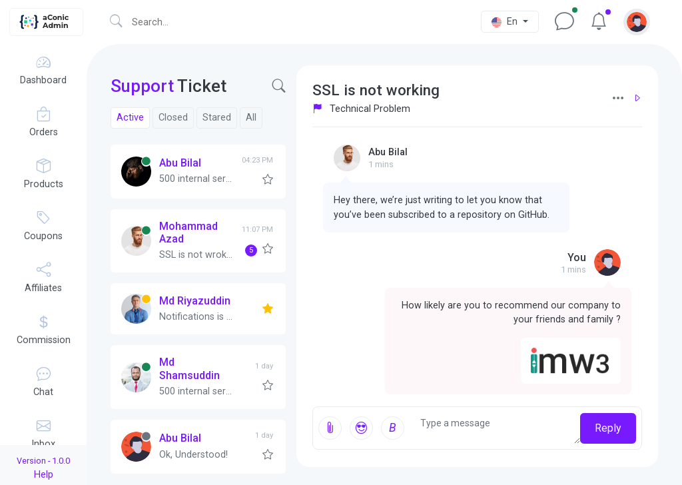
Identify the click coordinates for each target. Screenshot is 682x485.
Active (130, 117)
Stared (216, 117)
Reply (608, 428)
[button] (636, 21)
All (251, 117)
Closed (173, 117)
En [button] (506, 21)
